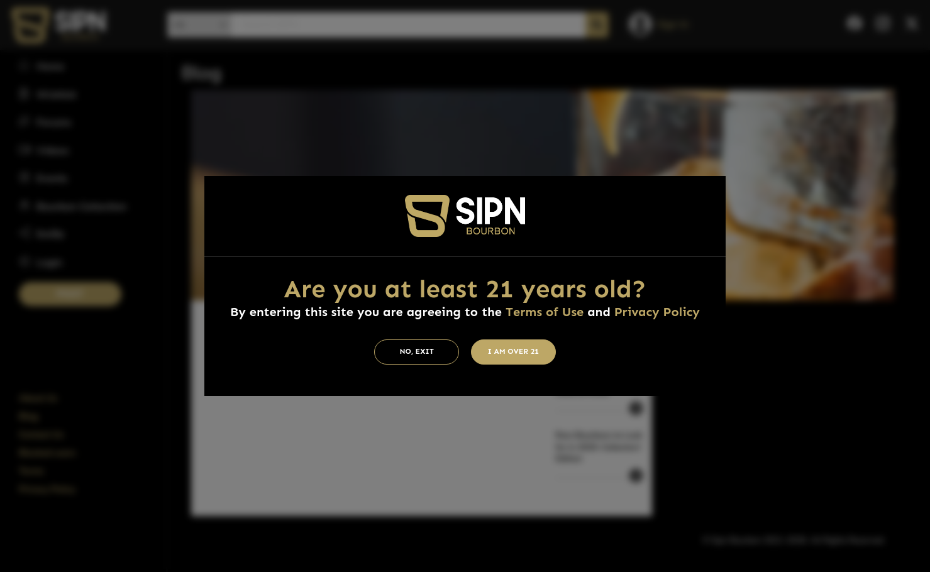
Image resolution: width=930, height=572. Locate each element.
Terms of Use (545, 311)
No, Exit (416, 351)
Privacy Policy (657, 311)
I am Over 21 (513, 351)
